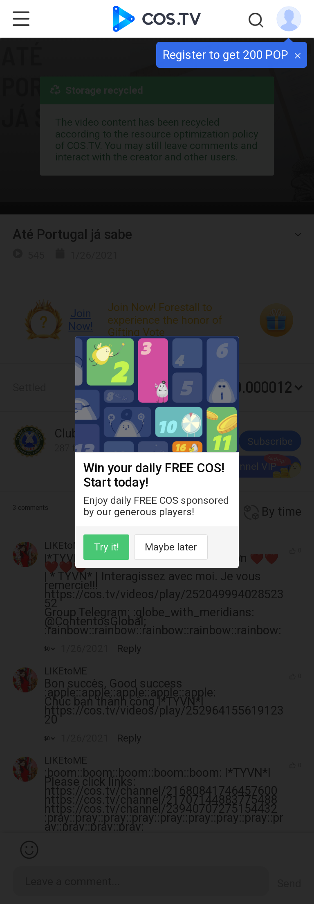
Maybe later (171, 547)
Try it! (106, 547)
